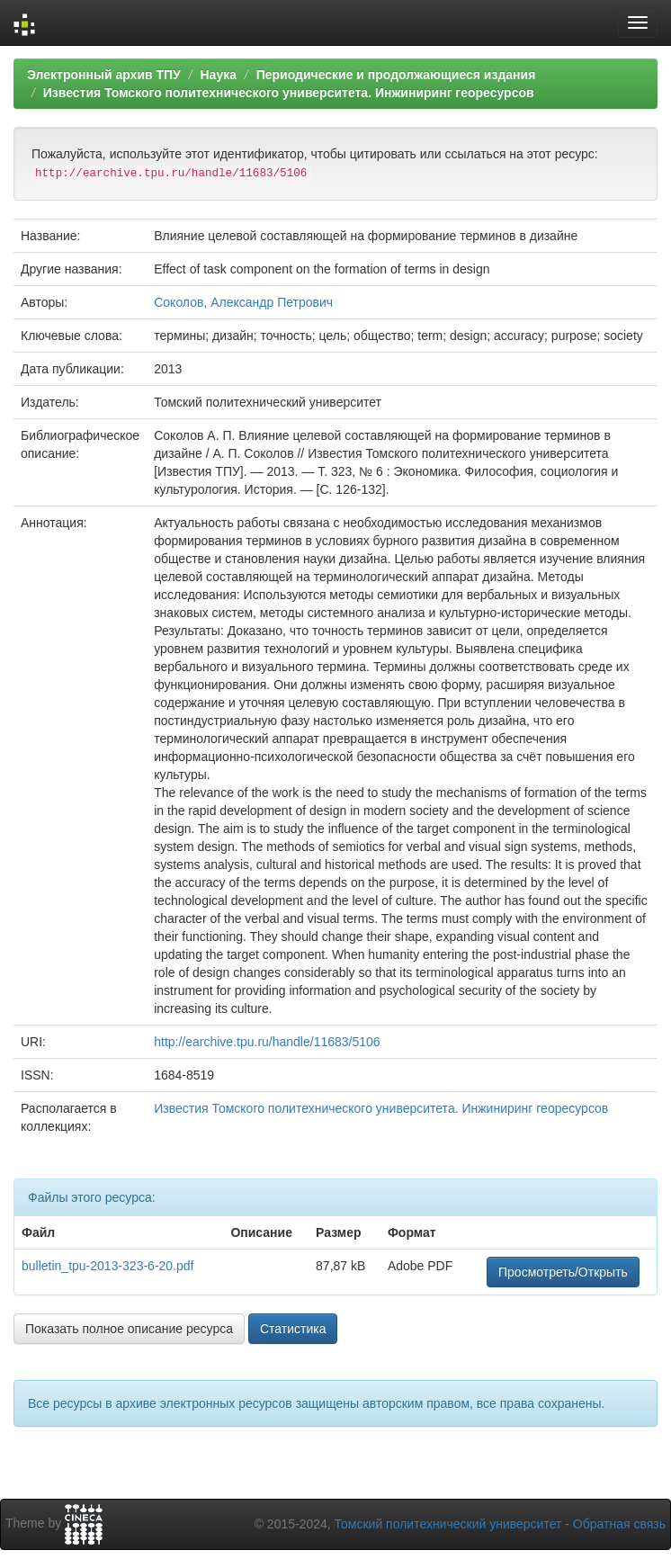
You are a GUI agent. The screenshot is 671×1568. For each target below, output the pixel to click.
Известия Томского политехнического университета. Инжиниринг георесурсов (288, 92)
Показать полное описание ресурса (129, 1329)
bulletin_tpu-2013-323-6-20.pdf (107, 1266)
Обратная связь (619, 1524)
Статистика (293, 1329)
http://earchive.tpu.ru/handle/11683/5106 (267, 1042)
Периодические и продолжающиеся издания (396, 74)
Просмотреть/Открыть (563, 1272)
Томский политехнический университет (448, 1524)
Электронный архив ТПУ (104, 74)
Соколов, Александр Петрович (243, 302)
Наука (218, 74)
